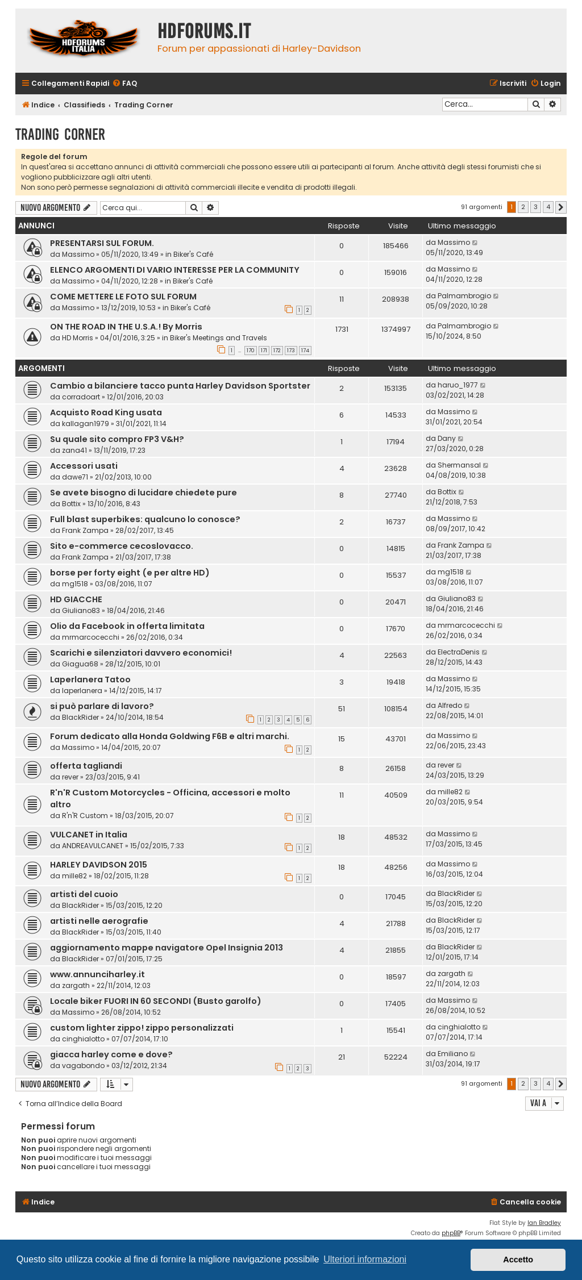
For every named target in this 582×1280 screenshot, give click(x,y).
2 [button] (523, 206)
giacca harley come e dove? (111, 1054)
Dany (447, 438)
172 (277, 350)
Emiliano (453, 1053)
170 (251, 350)
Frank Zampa (85, 530)
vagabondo (83, 1065)
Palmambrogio (464, 296)
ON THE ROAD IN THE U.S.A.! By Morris (126, 326)
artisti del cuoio (84, 894)
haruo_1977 (458, 385)
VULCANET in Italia (88, 834)
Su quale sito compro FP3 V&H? (117, 439)
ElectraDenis (459, 652)
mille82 (450, 792)
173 (291, 350)
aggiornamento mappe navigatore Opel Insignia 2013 (166, 947)
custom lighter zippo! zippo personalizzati (142, 1027)
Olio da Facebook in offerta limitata (127, 626)
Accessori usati (84, 466)
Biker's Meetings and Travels (218, 338)
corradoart (81, 397)
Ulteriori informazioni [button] (364, 1259)
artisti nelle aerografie (99, 921)
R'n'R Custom (85, 815)
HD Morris (77, 338)
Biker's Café (193, 254)
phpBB (451, 1233)
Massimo (78, 254)
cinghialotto (83, 1039)
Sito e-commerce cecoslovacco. (121, 546)
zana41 (74, 450)
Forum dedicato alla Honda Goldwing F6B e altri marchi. (169, 736)
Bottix (71, 503)
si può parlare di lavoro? (102, 706)
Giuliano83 (81, 610)
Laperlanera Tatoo (90, 679)
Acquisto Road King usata (106, 412)
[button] (561, 207)
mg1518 (75, 584)
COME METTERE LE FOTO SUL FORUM (123, 296)
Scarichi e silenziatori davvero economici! (141, 652)
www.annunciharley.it (97, 974)
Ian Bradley (544, 1223)
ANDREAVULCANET (92, 845)
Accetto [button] (518, 1259)
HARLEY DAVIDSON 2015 (98, 864)
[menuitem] (124, 83)
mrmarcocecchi (90, 637)
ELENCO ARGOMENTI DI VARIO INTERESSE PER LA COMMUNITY (175, 270)
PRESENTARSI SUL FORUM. (102, 243)
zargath (76, 985)
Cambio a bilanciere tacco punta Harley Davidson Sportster (180, 385)
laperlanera (82, 690)
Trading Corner (60, 134)
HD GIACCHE (76, 599)
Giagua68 (80, 664)
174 (305, 350)
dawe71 (75, 477)
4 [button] (548, 206)
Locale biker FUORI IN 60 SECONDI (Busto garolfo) (155, 1001)
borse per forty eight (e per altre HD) (130, 572)
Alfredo (450, 705)
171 (264, 350)
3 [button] (536, 206)
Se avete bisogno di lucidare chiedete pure (143, 492)
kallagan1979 (85, 423)
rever (70, 777)
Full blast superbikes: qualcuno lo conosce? (145, 519)
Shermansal (459, 465)
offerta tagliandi (86, 766)
